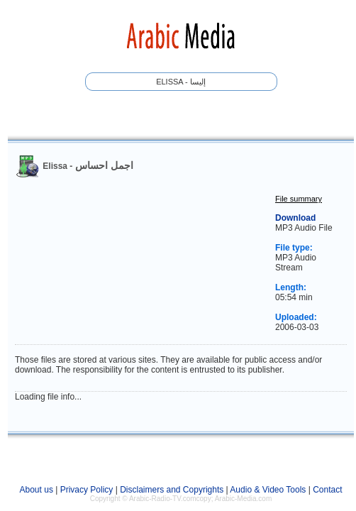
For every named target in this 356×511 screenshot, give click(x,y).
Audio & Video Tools (268, 490)
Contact (327, 490)
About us (36, 490)
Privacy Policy (86, 490)
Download (295, 218)
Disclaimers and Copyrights (171, 490)
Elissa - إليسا (181, 81)
